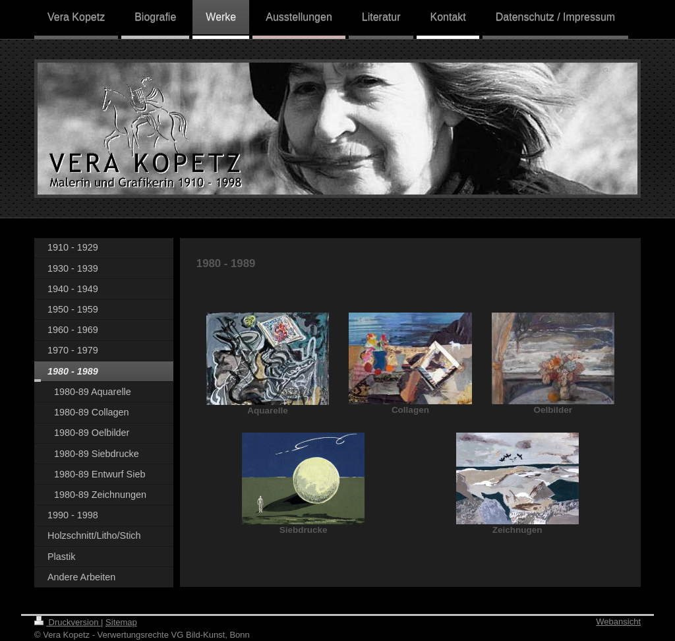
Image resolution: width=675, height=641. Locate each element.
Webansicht (618, 621)
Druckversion (67, 622)
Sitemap (121, 622)
